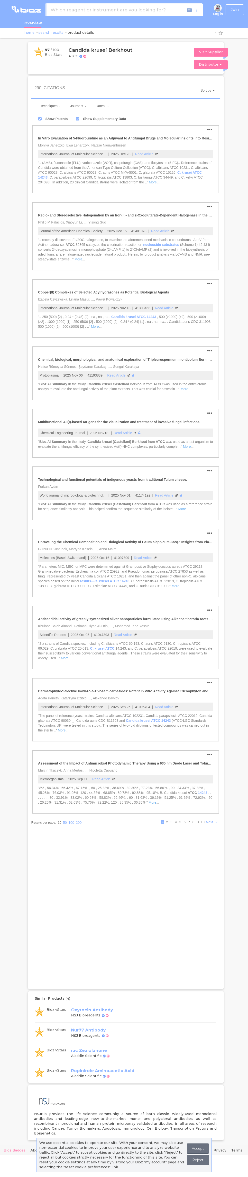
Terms (236, 1150)
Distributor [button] (210, 64)
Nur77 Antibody (88, 1030)
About (35, 1150)
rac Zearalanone (89, 1050)
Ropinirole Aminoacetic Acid (102, 1070)
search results (51, 32)
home (29, 32)
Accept (198, 1148)
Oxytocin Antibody (92, 1009)
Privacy (219, 1150)
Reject (197, 1160)
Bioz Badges (15, 1150)
